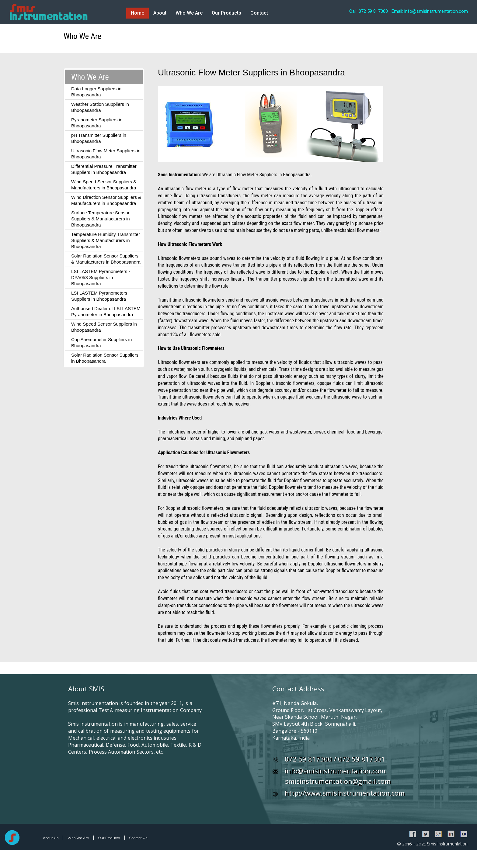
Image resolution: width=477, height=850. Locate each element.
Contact (259, 13)
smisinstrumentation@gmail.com (338, 781)
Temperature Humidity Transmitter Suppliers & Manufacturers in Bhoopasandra (105, 240)
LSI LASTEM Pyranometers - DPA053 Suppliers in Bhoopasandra (100, 277)
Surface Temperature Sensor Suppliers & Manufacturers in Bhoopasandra (100, 218)
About (159, 13)
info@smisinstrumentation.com (335, 770)
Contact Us (138, 838)
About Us (51, 838)
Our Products (226, 13)
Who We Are (189, 13)
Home (137, 13)
